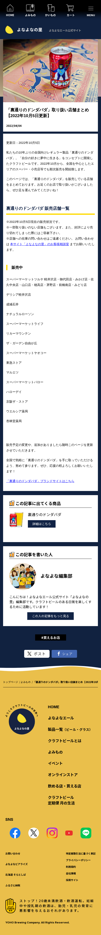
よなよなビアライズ (16, 864)
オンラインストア (63, 774)
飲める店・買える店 (64, 786)
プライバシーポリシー (78, 860)
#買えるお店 (50, 637)
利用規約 (71, 866)
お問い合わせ (12, 853)
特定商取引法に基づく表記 (81, 853)
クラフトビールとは (64, 740)
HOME (53, 707)
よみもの (26, 682)
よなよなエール (61, 717)
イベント (55, 763)
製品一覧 (70, 729)
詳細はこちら (41, 524)
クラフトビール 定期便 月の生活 (61, 800)
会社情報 (71, 873)
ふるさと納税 (12, 885)
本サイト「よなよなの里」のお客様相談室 (39, 244)
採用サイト (72, 880)
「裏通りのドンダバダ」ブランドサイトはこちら (40, 481)
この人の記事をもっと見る (50, 616)
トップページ (10, 682)
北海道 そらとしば (15, 874)
